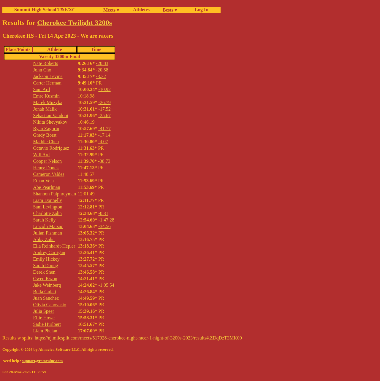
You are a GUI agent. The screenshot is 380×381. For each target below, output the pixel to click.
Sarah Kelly (44, 219)
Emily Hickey (46, 259)
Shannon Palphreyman (54, 193)
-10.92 (104, 89)
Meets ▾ (111, 9)
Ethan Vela (43, 180)
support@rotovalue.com (42, 360)
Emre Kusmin (46, 95)
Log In (200, 9)
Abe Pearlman (46, 187)
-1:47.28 (106, 219)
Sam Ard (41, 89)
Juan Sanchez (46, 298)
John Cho (42, 69)
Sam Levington (47, 206)
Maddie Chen (46, 141)
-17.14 (104, 135)
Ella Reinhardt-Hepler (54, 245)
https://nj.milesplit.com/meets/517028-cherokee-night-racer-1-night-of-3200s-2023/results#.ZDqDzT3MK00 (138, 337)
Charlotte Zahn (47, 213)
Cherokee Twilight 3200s (74, 22)
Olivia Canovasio (49, 304)
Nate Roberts (45, 63)
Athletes (141, 9)
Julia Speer (43, 311)
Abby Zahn (44, 239)
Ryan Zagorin (46, 128)
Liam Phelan (45, 330)
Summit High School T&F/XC (44, 9)
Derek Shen (44, 272)
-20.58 (102, 69)
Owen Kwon (45, 278)
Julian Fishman (47, 232)
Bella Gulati (44, 291)
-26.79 (104, 102)
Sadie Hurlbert (47, 324)
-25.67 (104, 115)
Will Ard (41, 154)
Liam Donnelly (47, 200)
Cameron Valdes (48, 174)
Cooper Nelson (47, 161)
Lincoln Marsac (48, 226)
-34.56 (104, 226)
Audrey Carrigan (49, 252)
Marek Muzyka (47, 102)
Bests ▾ (170, 9)
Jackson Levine (48, 76)
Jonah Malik (45, 108)
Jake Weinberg (47, 285)
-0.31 (103, 213)
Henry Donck (46, 167)
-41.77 (104, 128)
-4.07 (103, 141)
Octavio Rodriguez (51, 148)
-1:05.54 (106, 285)
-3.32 (101, 76)
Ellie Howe (44, 317)
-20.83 (102, 63)
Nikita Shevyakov (50, 122)
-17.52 (104, 108)
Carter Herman (47, 82)
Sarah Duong (45, 265)
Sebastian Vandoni (50, 115)
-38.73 (104, 161)
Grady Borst (45, 135)
